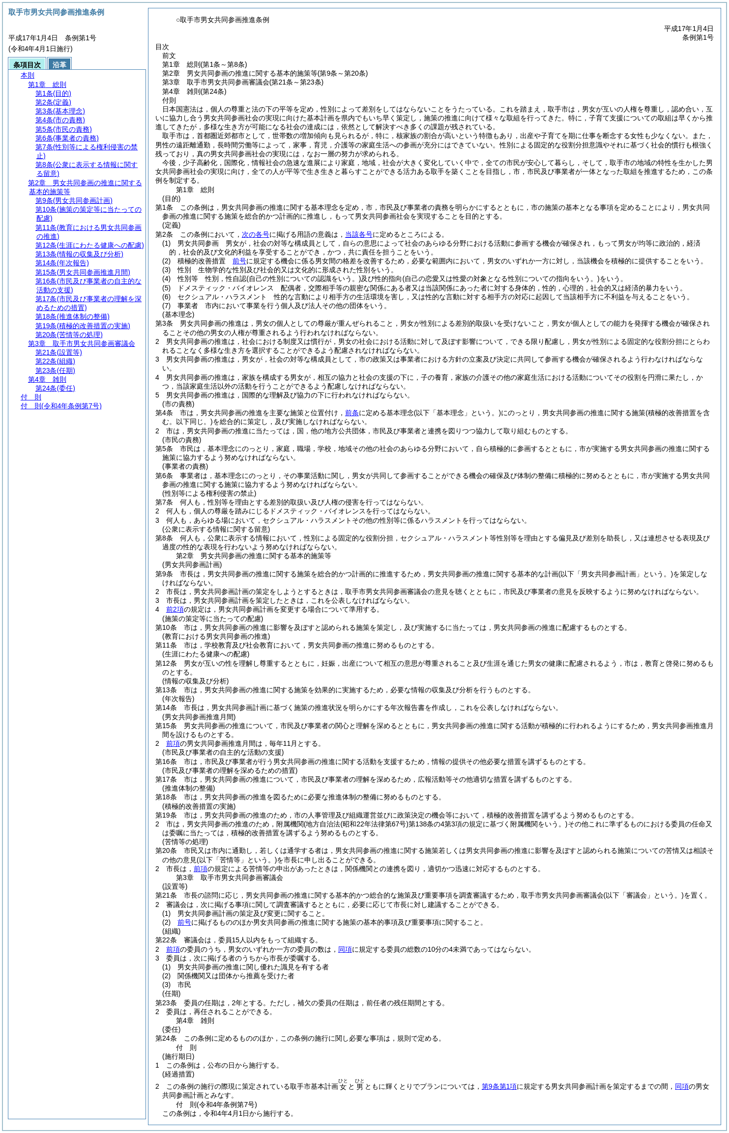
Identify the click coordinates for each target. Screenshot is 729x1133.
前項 (173, 743)
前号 (239, 261)
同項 (345, 949)
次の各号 (255, 234)
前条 (352, 413)
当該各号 (359, 234)
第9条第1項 (499, 1086)
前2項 (175, 609)
